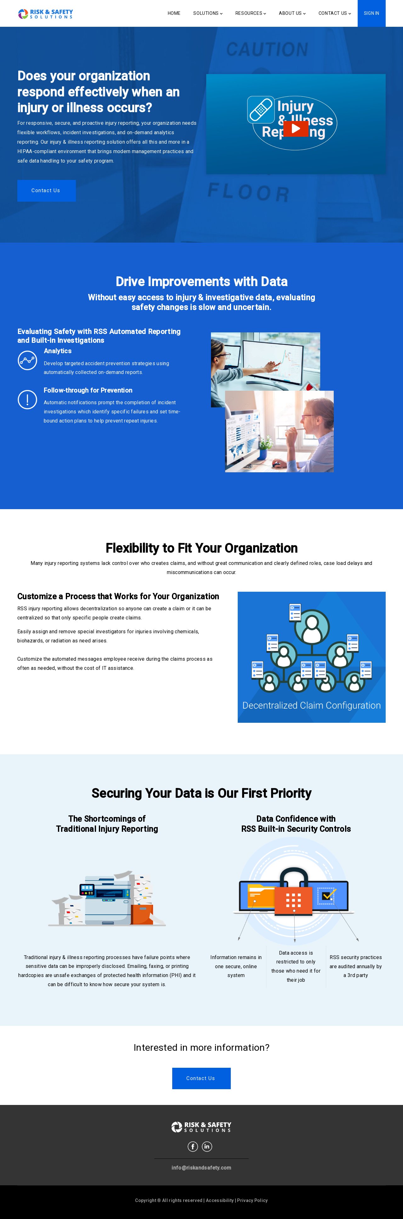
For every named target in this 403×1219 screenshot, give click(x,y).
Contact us (45, 190)
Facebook (192, 1146)
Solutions (208, 14)
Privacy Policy (252, 1200)
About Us (292, 14)
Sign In (371, 13)
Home (174, 13)
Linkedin (207, 1146)
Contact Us (335, 14)
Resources (251, 14)
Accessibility (220, 1200)
